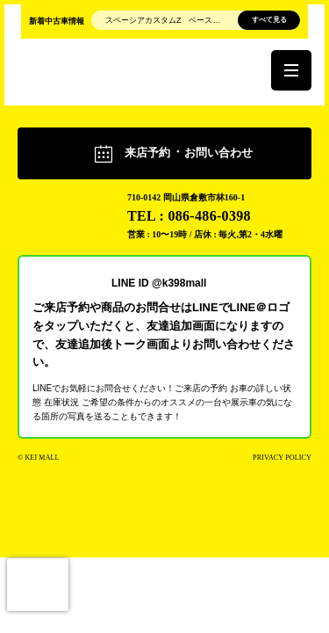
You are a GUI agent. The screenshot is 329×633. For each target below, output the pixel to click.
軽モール (64, 206)
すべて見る (269, 20)
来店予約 (189, 152)
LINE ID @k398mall (158, 282)
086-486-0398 (209, 215)
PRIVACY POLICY (282, 458)
